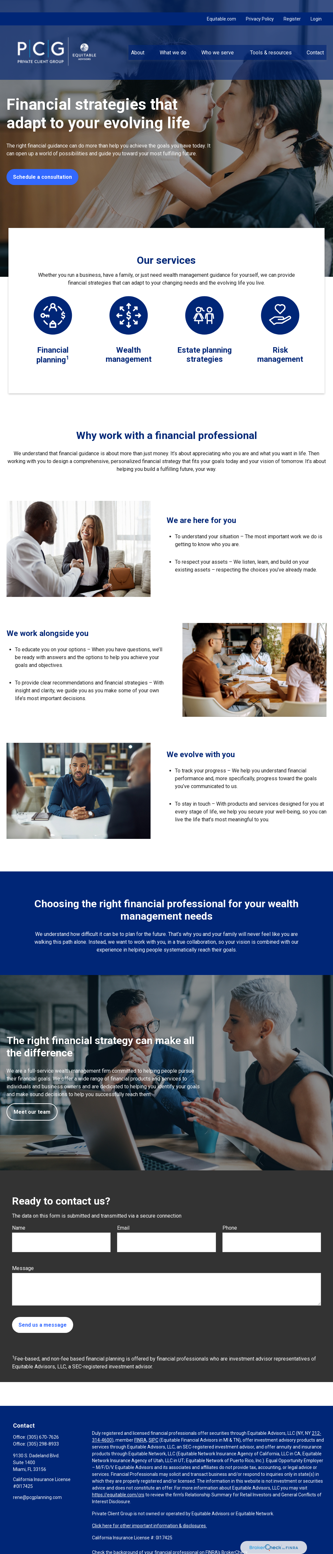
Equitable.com (221, 6)
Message (23, 1268)
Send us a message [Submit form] (43, 1325)
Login (316, 6)
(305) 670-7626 (43, 1437)
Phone (229, 1228)
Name (18, 1228)
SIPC (153, 1440)
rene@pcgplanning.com (37, 1497)
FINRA (140, 1440)
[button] (137, 40)
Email (123, 1228)
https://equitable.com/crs (118, 1494)
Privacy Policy (260, 6)
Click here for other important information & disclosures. (149, 1525)
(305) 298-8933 (43, 1444)
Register (292, 6)
